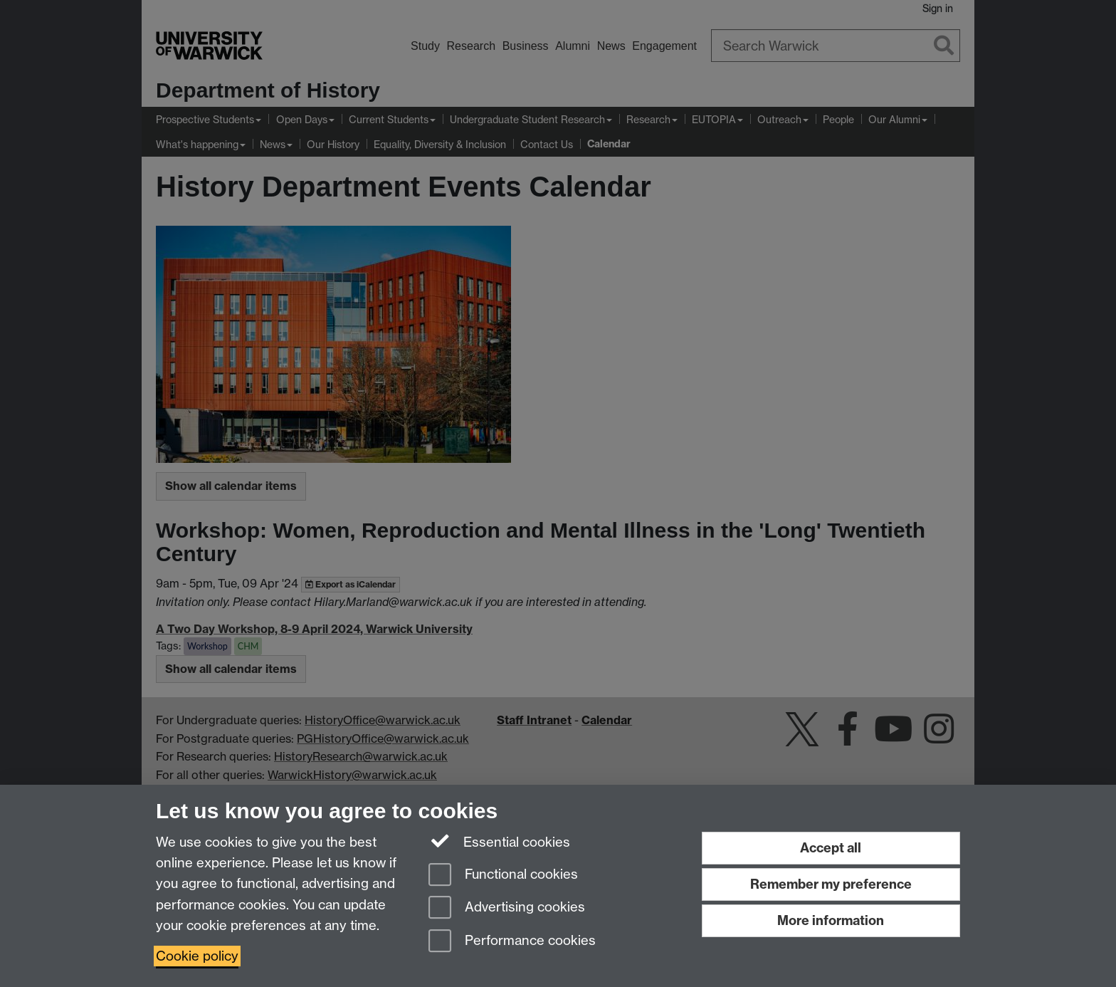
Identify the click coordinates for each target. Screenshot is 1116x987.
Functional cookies (503, 875)
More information (830, 920)
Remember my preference (831, 884)
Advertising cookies (506, 908)
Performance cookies (512, 942)
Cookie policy (197, 956)
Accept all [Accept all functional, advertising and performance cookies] (830, 848)
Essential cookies (499, 841)
